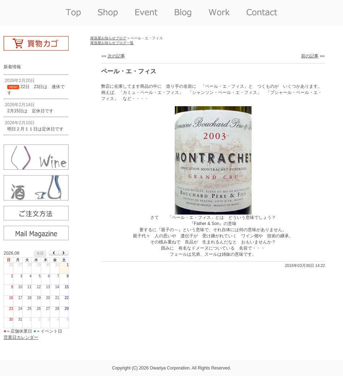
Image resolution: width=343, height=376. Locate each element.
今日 (40, 253)
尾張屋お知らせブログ (108, 38)
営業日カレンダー (21, 337)
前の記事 (309, 56)
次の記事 (116, 56)
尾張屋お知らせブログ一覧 (112, 43)
